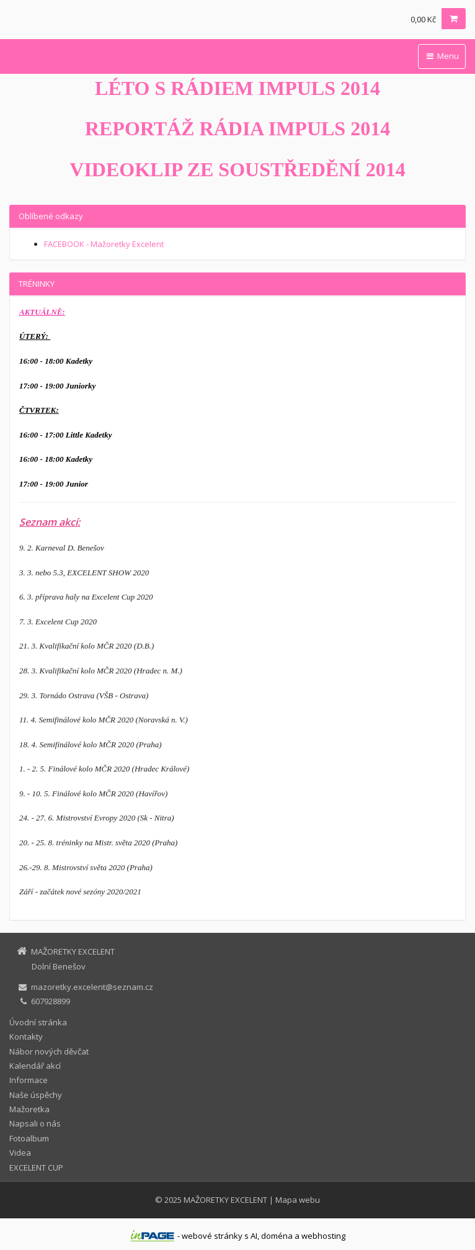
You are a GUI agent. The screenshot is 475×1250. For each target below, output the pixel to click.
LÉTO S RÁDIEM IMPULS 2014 (237, 88)
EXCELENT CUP (36, 1167)
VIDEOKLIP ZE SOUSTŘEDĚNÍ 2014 (237, 169)
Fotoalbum (29, 1138)
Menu (442, 55)
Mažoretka (29, 1109)
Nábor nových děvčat (49, 1051)
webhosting (323, 1235)
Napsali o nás (35, 1123)
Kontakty (26, 1036)
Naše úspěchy (35, 1094)
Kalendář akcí (35, 1065)
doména (277, 1235)
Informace (28, 1080)
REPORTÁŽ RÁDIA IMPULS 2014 (237, 128)
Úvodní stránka (38, 1022)
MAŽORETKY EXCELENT (225, 1199)
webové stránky (212, 1235)
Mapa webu (297, 1199)
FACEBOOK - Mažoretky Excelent (104, 244)
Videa (20, 1152)
